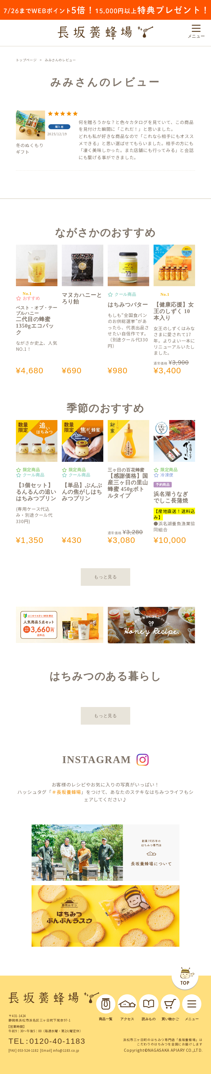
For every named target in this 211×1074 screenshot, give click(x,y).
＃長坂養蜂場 (66, 791)
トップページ (26, 59)
